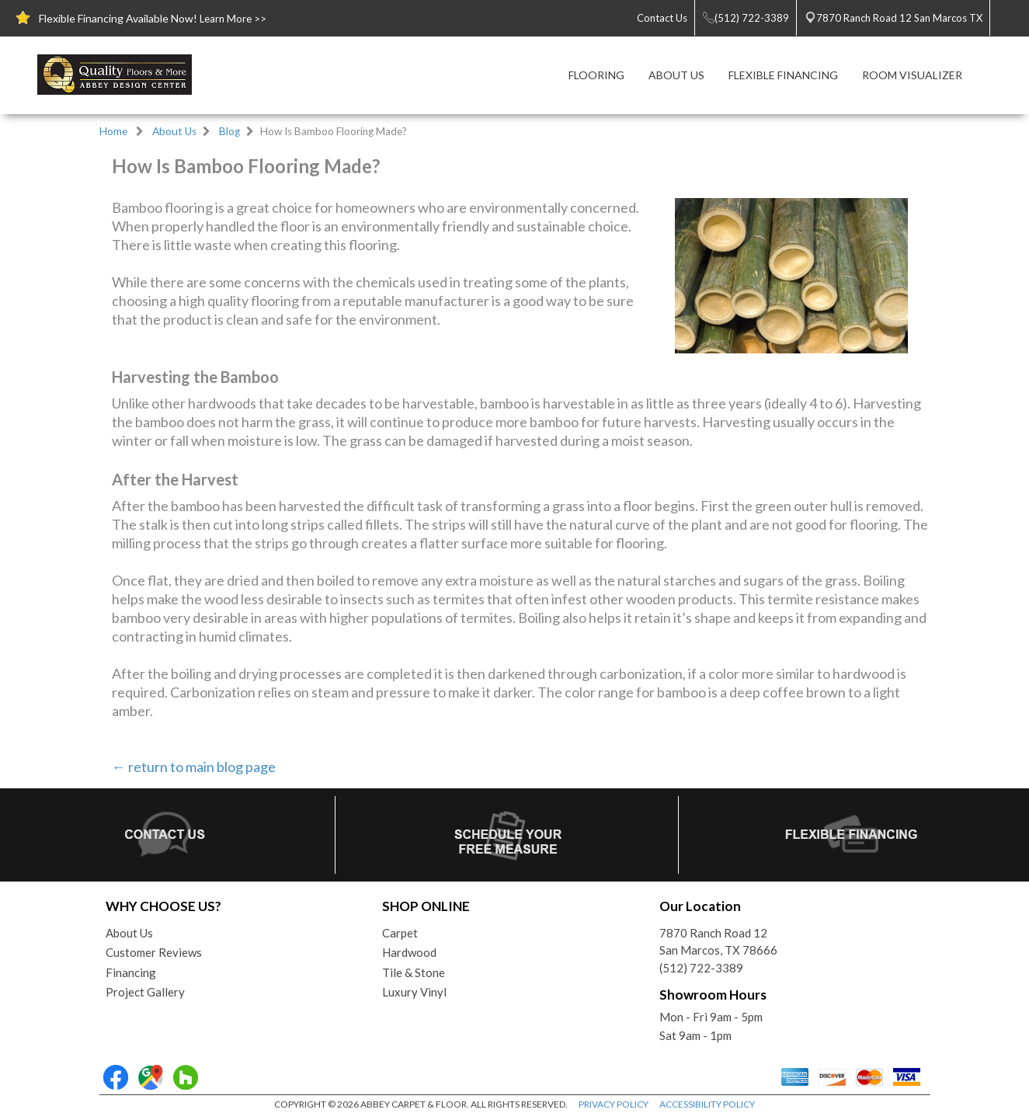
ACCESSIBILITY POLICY (707, 1104)
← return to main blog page (194, 766)
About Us (174, 131)
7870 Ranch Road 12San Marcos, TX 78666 (718, 942)
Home (113, 131)
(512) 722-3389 (701, 968)
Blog (229, 131)
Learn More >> (233, 18)
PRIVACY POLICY (613, 1104)
